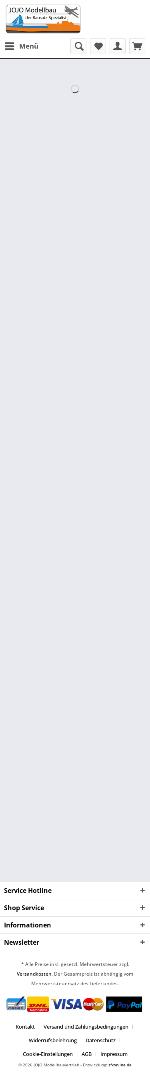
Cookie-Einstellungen (48, 1054)
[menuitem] (21, 46)
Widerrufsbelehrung (53, 1040)
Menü (21, 45)
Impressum (114, 1054)
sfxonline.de (120, 1065)
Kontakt (25, 1026)
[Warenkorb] (137, 46)
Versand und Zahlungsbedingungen (86, 1026)
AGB (87, 1054)
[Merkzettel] (98, 46)
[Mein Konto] (118, 46)
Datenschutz (101, 1040)
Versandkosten (34, 973)
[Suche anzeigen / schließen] (78, 46)
